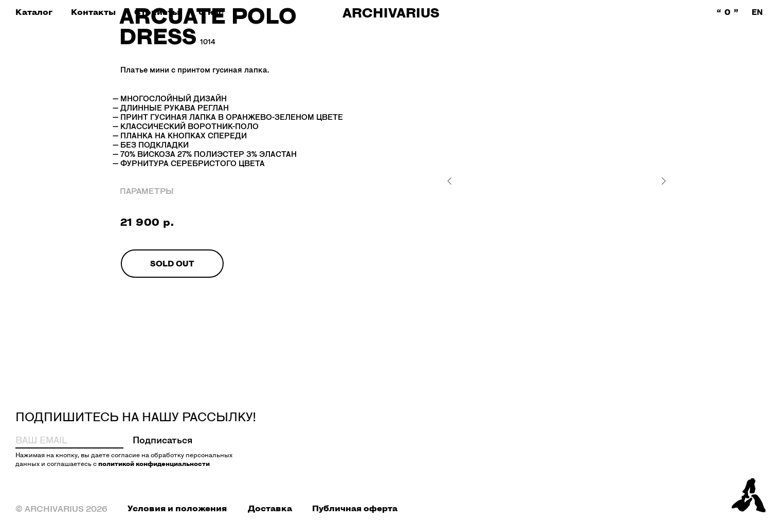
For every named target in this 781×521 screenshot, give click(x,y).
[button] (33, 12)
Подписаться (163, 440)
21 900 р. (147, 221)
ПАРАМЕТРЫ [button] (147, 190)
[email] (56, 440)
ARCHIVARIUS (391, 13)
